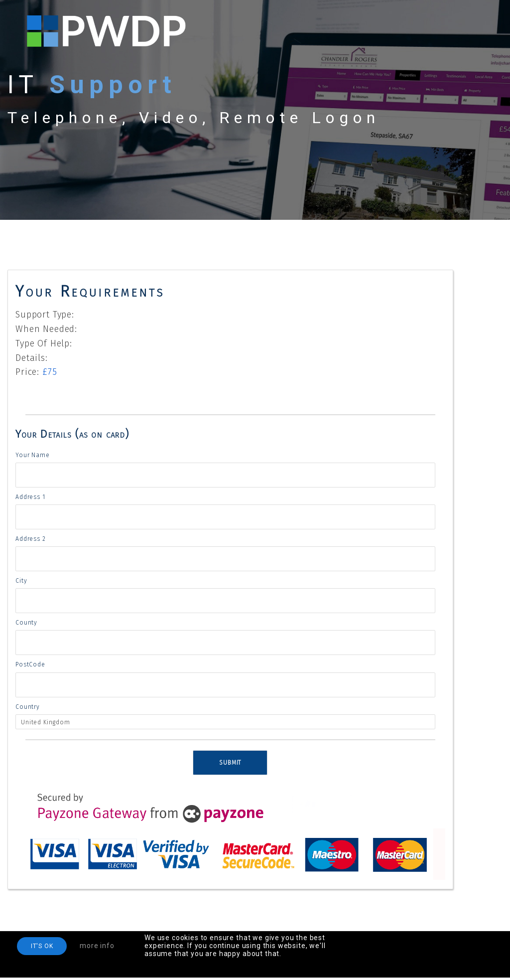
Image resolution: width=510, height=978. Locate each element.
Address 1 (30, 496)
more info (97, 946)
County (26, 622)
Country (27, 706)
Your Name (32, 455)
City (21, 580)
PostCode (30, 664)
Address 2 (30, 538)
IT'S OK (42, 946)
